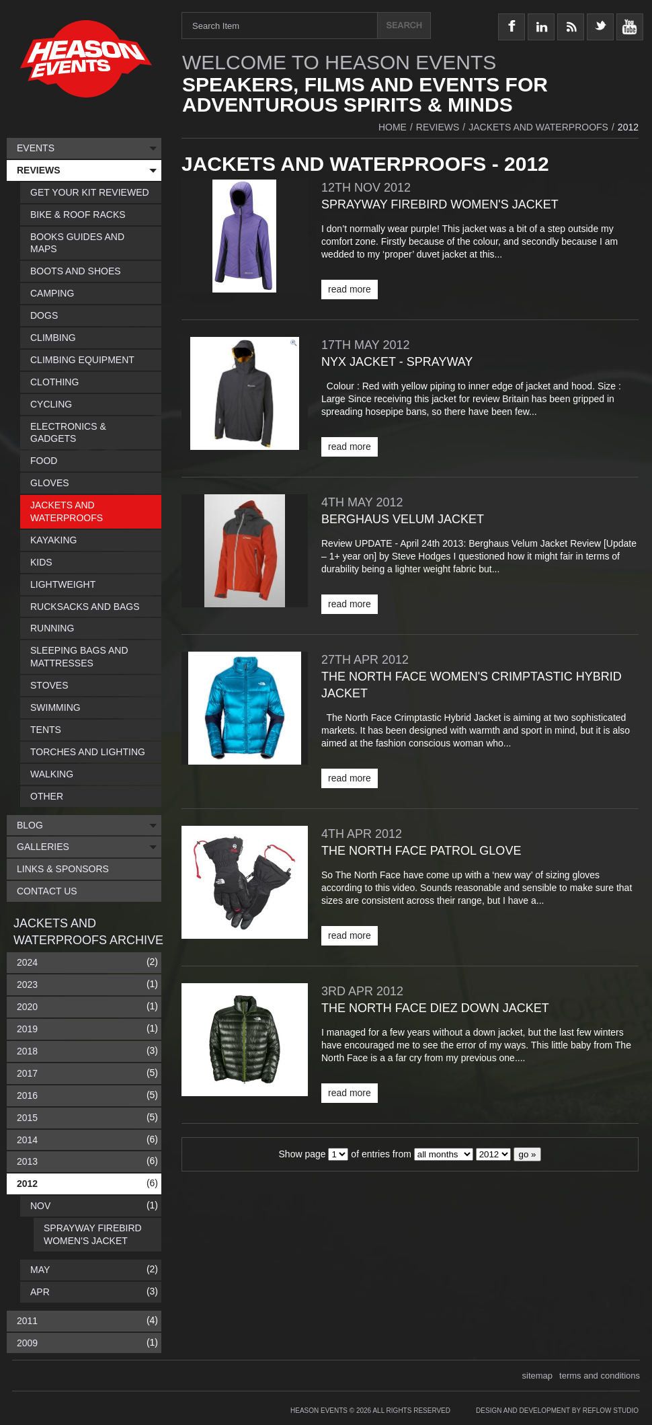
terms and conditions (599, 1376)
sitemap (537, 1376)
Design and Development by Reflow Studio (557, 1410)
